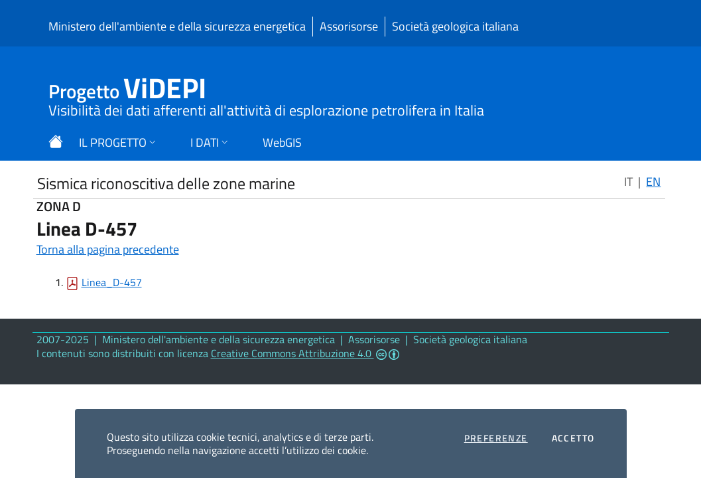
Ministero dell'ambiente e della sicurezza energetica (177, 26)
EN (653, 182)
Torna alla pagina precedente (107, 249)
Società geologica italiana (455, 26)
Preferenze (496, 438)
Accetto (573, 438)
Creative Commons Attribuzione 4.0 (305, 353)
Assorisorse (349, 26)
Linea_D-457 (112, 282)
